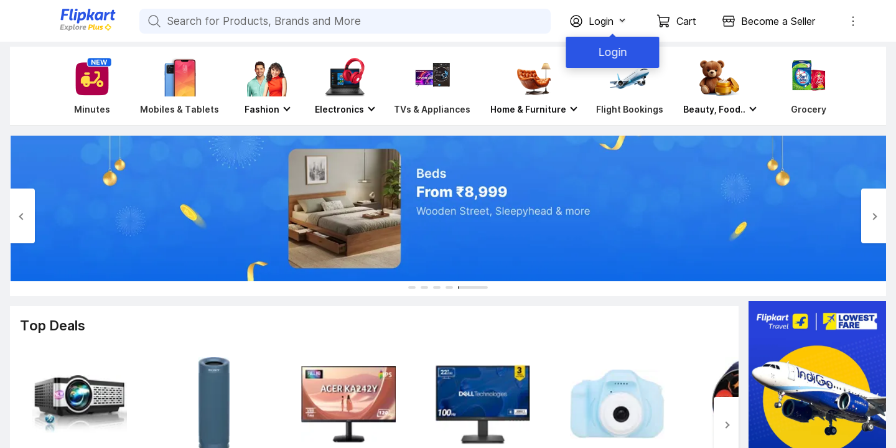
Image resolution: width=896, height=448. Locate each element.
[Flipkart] (67, 29)
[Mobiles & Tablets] (179, 86)
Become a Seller (778, 21)
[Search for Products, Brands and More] (153, 21)
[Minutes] (89, 86)
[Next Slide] (873, 216)
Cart (686, 21)
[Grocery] (805, 86)
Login (609, 51)
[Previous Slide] (22, 216)
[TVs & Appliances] (432, 86)
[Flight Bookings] (629, 86)
